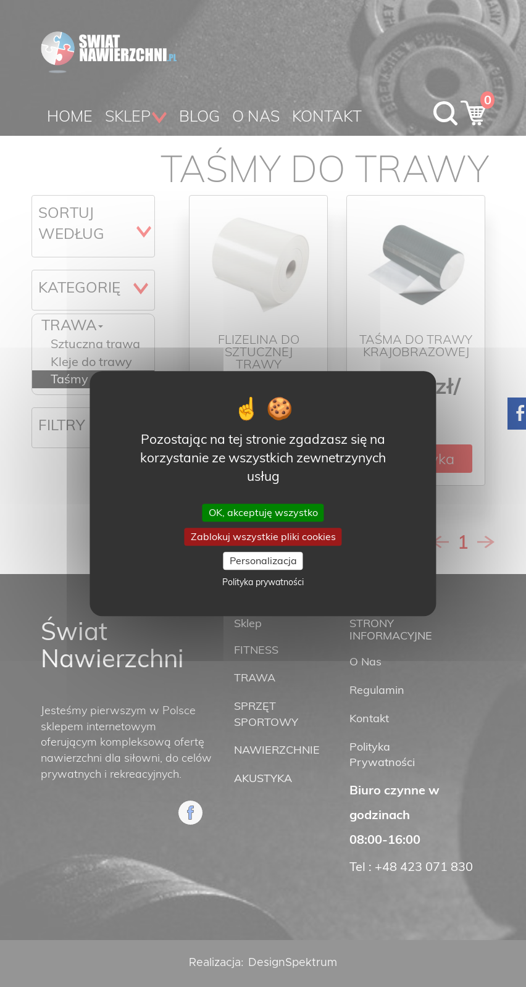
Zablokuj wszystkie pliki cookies (263, 536)
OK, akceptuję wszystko (263, 512)
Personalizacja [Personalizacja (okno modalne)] (263, 560)
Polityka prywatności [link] (263, 582)
